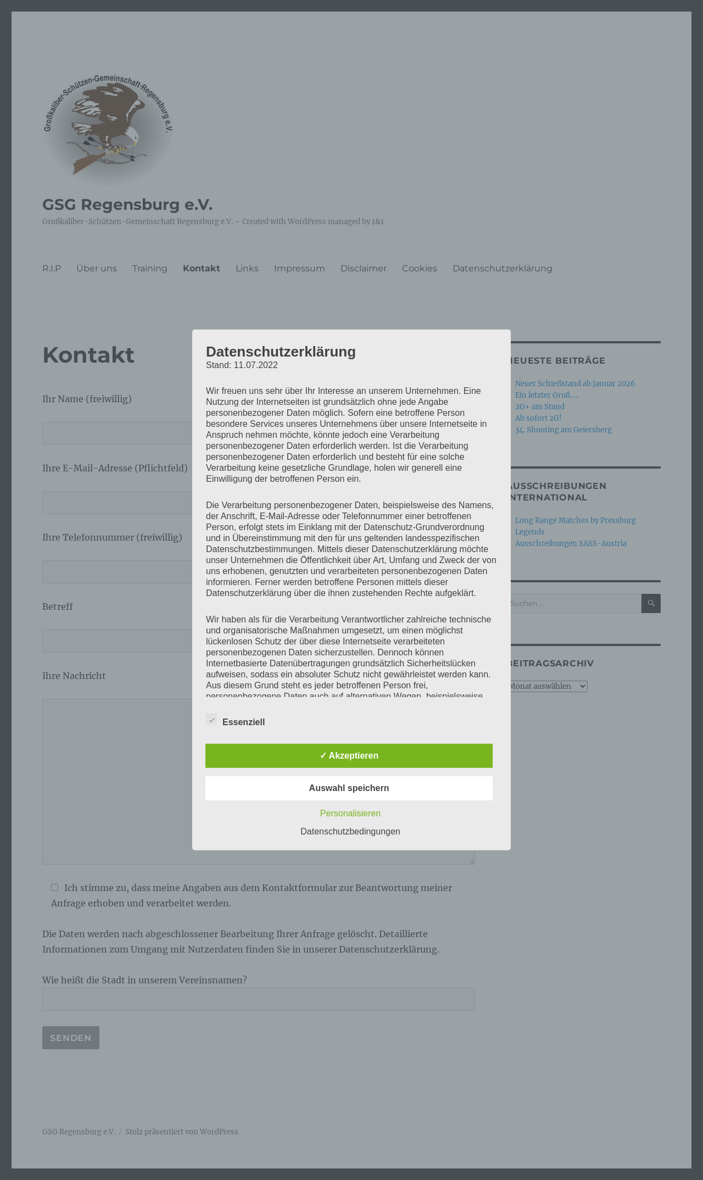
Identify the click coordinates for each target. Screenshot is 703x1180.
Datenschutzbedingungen (350, 831)
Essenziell (235, 720)
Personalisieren (350, 813)
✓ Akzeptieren (349, 755)
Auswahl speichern (349, 788)
